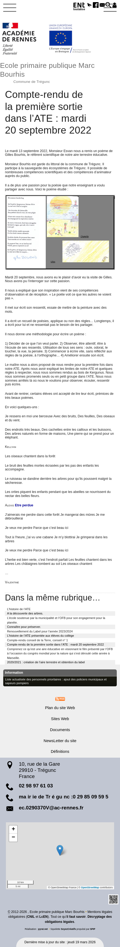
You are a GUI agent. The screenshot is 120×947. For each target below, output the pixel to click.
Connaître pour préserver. (24, 626)
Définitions (60, 751)
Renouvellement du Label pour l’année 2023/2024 (40, 631)
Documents (60, 730)
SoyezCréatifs (68, 929)
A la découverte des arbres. (25, 613)
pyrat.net (43, 929)
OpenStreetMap (90, 887)
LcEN (43, 917)
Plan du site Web (60, 708)
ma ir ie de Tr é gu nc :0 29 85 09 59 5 (63, 796)
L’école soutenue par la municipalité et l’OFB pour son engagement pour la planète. (56, 620)
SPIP (93, 929)
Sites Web (60, 719)
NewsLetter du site (60, 740)
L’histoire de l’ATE (18, 608)
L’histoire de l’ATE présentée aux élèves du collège (40, 635)
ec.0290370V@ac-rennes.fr (51, 807)
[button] (86, 5)
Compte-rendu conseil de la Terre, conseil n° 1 (37, 640)
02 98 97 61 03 (36, 785)
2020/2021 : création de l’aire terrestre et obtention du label (46, 662)
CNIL (30, 917)
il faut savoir (76, 917)
